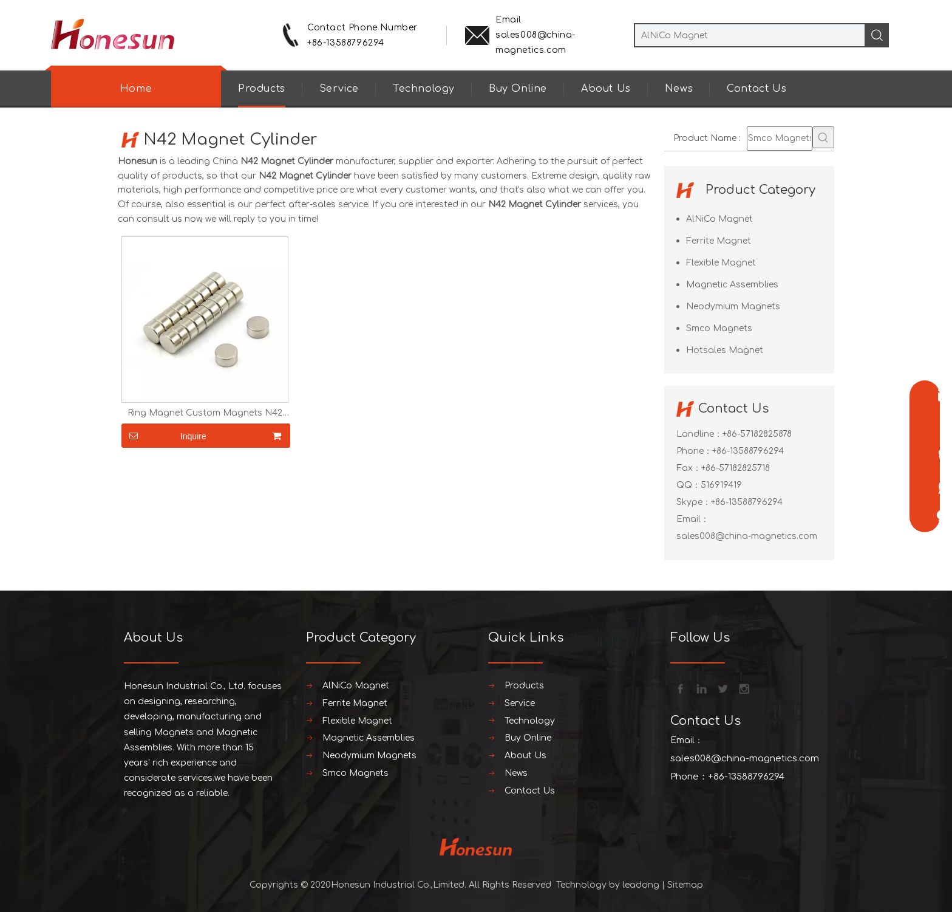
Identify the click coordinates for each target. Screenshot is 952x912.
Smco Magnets (719, 328)
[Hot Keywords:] (823, 137)
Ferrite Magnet (718, 240)
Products (261, 88)
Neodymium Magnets (733, 306)
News (679, 88)
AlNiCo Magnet (719, 219)
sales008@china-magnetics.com (746, 536)
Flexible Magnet (721, 262)
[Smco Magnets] (779, 138)
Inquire (163, 435)
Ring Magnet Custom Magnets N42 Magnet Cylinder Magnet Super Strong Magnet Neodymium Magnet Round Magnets (205, 413)
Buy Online (518, 88)
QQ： (688, 485)
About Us (606, 88)
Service (339, 88)
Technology (424, 88)
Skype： (693, 502)
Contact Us (756, 88)
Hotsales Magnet (724, 350)
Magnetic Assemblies (732, 284)
